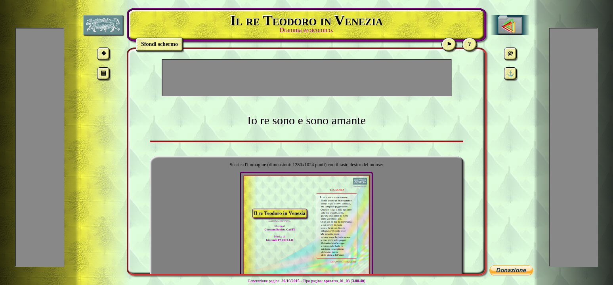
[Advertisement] (306, 77)
